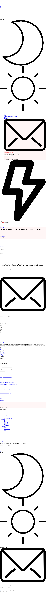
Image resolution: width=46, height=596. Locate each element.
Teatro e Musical (4, 432)
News (3, 436)
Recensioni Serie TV (6, 423)
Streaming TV (4, 426)
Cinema (5, 438)
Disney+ (5, 428)
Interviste (3, 440)
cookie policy (20, 545)
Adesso (3, 222)
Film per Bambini (6, 424)
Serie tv (5, 421)
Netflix (5, 427)
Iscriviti (8, 316)
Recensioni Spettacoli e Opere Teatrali (9, 435)
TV (4, 437)
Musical (5, 433)
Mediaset (5, 430)
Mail (0, 369)
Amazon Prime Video (7, 429)
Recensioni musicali (6, 414)
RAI (4, 431)
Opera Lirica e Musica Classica (7, 377)
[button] (1, 361)
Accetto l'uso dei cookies (4, 547)
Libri (2, 441)
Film (4, 420)
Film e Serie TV (4, 419)
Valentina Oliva (3, 236)
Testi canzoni (5, 413)
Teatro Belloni (2, 321)
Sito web (1, 370)
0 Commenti (2, 356)
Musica (1, 227)
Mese (8, 222)
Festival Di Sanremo (6, 415)
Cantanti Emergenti (6, 417)
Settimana (5, 222)
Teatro (3, 227)
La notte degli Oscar (6, 425)
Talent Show (5, 416)
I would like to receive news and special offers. (11, 159)
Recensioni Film (6, 422)
